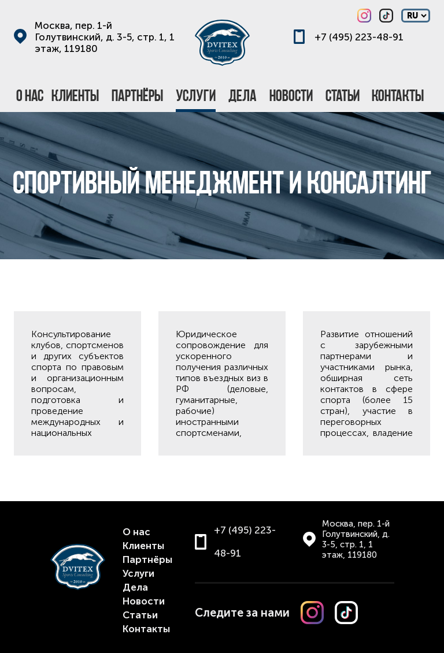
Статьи (140, 615)
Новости (144, 601)
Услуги (138, 573)
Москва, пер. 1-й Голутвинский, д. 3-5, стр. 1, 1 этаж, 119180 (105, 37)
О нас (136, 532)
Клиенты (143, 545)
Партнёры (147, 559)
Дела (135, 587)
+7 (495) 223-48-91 (359, 37)
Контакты (146, 629)
